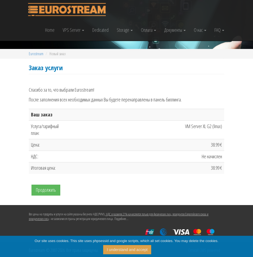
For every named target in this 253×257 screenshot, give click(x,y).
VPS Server (73, 30)
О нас (200, 30)
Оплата (148, 30)
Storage (125, 30)
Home (50, 30)
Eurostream (36, 53)
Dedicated (100, 30)
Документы (175, 30)
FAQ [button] (219, 30)
